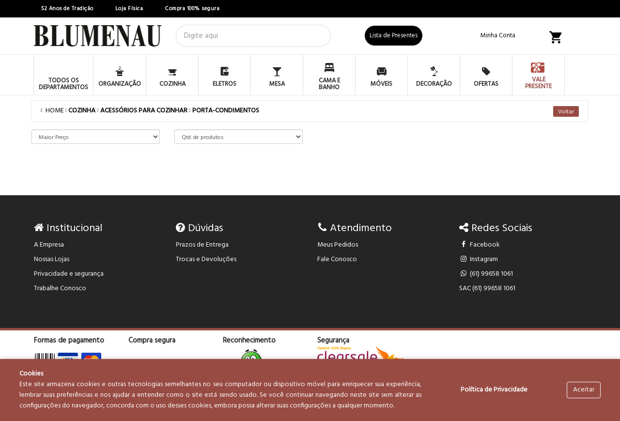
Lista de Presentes (394, 36)
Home (53, 110)
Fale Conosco (337, 259)
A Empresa (49, 244)
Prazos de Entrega (202, 244)
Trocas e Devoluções (206, 259)
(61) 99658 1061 (486, 274)
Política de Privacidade (494, 389)
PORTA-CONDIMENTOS (225, 110)
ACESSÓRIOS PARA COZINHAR (143, 110)
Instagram (478, 259)
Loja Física (129, 8)
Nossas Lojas (51, 259)
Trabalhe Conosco (60, 288)
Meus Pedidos (337, 244)
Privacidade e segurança (69, 274)
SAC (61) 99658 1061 (487, 288)
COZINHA (81, 110)
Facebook (479, 244)
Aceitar (583, 389)
